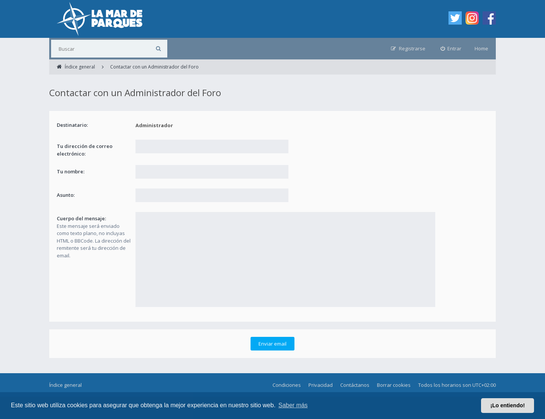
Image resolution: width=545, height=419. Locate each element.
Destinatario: (72, 124)
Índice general (65, 385)
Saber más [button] (293, 405)
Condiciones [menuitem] (286, 385)
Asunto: (66, 195)
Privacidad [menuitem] (320, 385)
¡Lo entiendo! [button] (507, 405)
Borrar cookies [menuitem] (394, 385)
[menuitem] (451, 49)
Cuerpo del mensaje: (81, 218)
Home (481, 48)
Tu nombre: (70, 171)
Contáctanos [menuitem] (354, 385)
